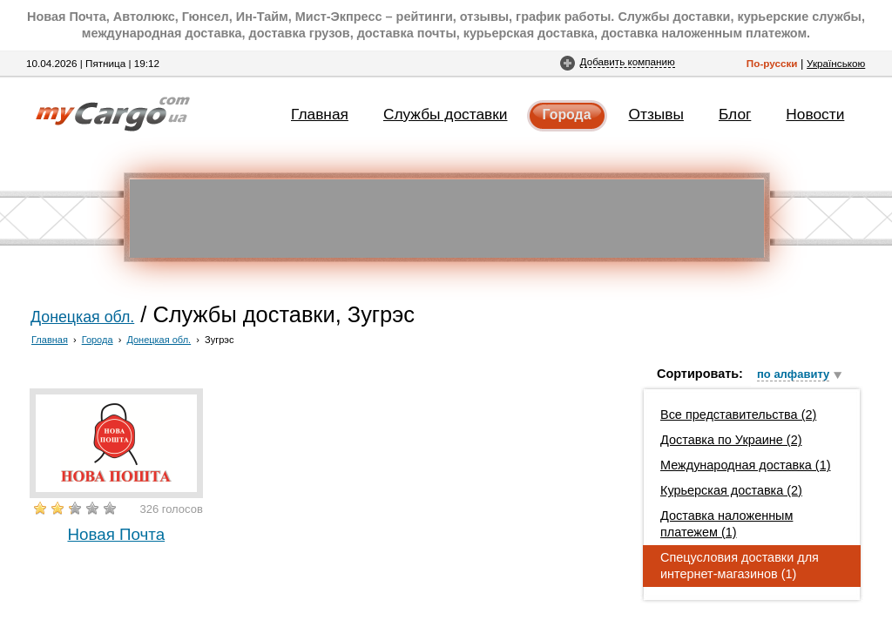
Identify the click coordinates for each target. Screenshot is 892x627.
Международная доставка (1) (745, 465)
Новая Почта (116, 534)
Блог (735, 114)
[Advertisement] (447, 218)
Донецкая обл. (82, 317)
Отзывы (656, 114)
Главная (319, 114)
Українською (836, 63)
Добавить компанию (627, 61)
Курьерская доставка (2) (731, 490)
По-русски (772, 63)
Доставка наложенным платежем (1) (726, 524)
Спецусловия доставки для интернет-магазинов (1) (739, 565)
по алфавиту (793, 374)
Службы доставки (445, 114)
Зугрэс (219, 339)
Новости (815, 114)
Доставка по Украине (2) (731, 440)
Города (567, 114)
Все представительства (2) (738, 414)
